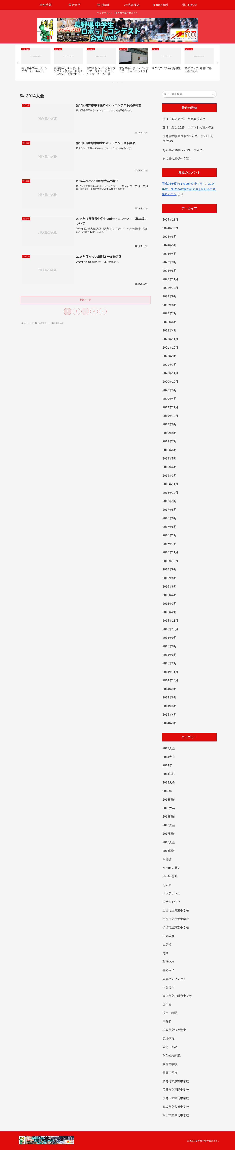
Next (217, 63)
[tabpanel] (36, 62)
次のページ (85, 300)
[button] (213, 94)
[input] (189, 94)
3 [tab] (122, 82)
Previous (17, 63)
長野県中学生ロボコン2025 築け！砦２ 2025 (188, 139)
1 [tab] (112, 82)
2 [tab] (117, 82)
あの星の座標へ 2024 (176, 158)
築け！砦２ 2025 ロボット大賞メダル (188, 127)
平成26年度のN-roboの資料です (183, 183)
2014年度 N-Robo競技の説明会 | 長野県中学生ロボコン (189, 189)
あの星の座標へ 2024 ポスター (184, 150)
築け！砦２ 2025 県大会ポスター (185, 119)
